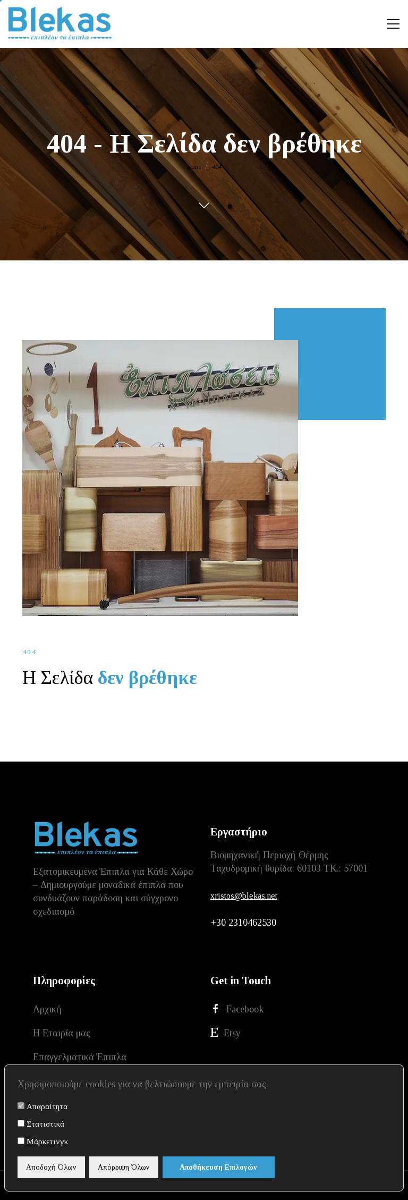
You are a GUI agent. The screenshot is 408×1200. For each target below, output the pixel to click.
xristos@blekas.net (243, 895)
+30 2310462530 (243, 922)
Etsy (225, 1032)
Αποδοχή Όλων (51, 1167)
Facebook (237, 1009)
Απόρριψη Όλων (124, 1167)
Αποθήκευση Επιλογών (218, 1167)
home (194, 167)
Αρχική (47, 1009)
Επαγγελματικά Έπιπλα (79, 1057)
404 (217, 167)
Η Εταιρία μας (61, 1033)
